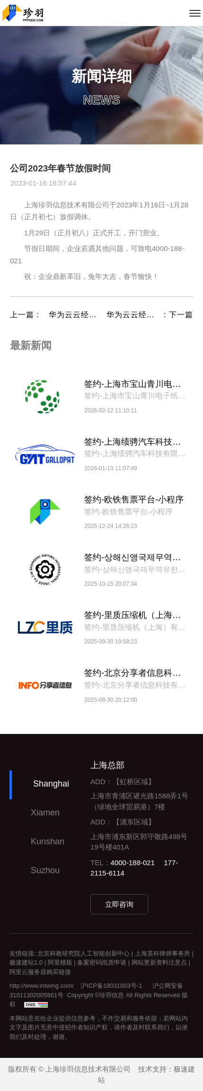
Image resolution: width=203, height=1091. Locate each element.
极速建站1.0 (26, 962)
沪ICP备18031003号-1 (110, 985)
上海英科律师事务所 (162, 953)
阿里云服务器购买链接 (40, 971)
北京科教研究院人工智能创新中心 (83, 953)
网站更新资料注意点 (159, 962)
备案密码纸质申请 (101, 962)
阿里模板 (60, 962)
